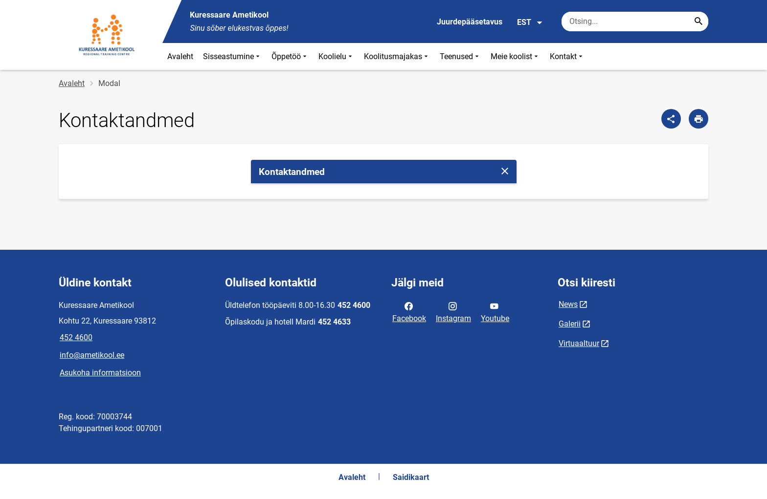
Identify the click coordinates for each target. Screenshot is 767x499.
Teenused (460, 56)
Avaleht (180, 56)
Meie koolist (515, 56)
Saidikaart (411, 477)
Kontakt (567, 56)
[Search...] (698, 21)
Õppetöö (290, 56)
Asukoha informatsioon (100, 372)
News (568, 304)
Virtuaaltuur (579, 343)
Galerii (570, 323)
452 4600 (76, 337)
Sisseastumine (232, 56)
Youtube (495, 311)
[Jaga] (671, 119)
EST (530, 22)
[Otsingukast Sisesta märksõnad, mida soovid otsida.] (635, 21)
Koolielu (336, 56)
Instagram (453, 311)
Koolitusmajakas (397, 56)
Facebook (409, 311)
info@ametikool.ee (92, 355)
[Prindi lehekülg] (698, 119)
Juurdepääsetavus (469, 21)
